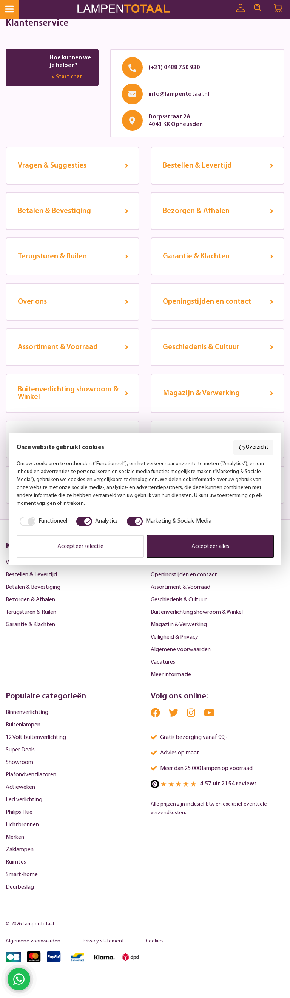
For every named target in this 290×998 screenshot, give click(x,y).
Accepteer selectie (80, 546)
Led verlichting (24, 800)
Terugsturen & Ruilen (31, 612)
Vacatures (163, 662)
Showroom (19, 762)
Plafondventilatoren (31, 775)
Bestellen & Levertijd (31, 575)
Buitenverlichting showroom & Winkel (197, 612)
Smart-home (22, 875)
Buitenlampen (23, 725)
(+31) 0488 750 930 (174, 68)
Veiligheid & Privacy (174, 637)
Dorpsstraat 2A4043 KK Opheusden (175, 120)
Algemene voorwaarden (181, 650)
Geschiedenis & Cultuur (179, 600)
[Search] (257, 8)
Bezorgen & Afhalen (30, 600)
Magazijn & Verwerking (179, 625)
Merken (15, 837)
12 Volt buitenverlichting (36, 737)
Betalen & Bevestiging (33, 587)
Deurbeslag (20, 887)
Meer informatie (171, 675)
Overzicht (253, 447)
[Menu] (9, 9)
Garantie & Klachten (30, 625)
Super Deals (20, 750)
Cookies (155, 941)
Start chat (66, 77)
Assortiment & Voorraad (180, 587)
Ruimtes (16, 862)
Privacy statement (103, 941)
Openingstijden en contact (184, 575)
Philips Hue (19, 812)
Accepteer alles (210, 546)
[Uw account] (240, 8)
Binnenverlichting (27, 712)
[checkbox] (42, 521)
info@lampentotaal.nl (178, 94)
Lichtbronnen (22, 825)
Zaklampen (20, 850)
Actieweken (20, 787)
